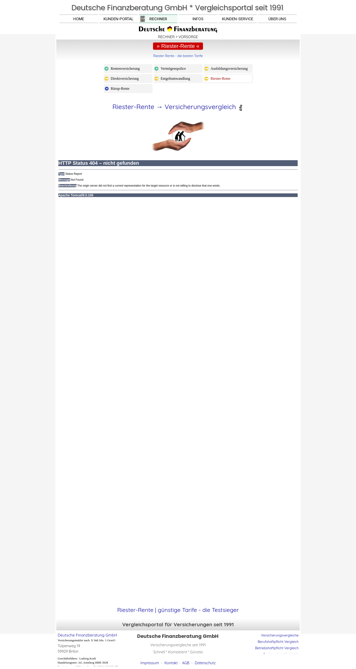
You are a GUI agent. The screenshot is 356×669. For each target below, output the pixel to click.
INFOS (197, 19)
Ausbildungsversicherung (229, 68)
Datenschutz (205, 663)
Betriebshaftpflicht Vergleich (277, 648)
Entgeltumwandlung (175, 78)
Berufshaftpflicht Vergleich (278, 641)
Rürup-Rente (120, 88)
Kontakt (171, 663)
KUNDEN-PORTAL (119, 19)
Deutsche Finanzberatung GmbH (87, 635)
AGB (185, 663)
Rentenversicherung (125, 68)
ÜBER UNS (277, 19)
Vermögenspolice (173, 68)
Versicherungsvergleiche (280, 635)
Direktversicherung (125, 78)
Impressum (150, 663)
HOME (78, 19)
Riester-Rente (221, 78)
